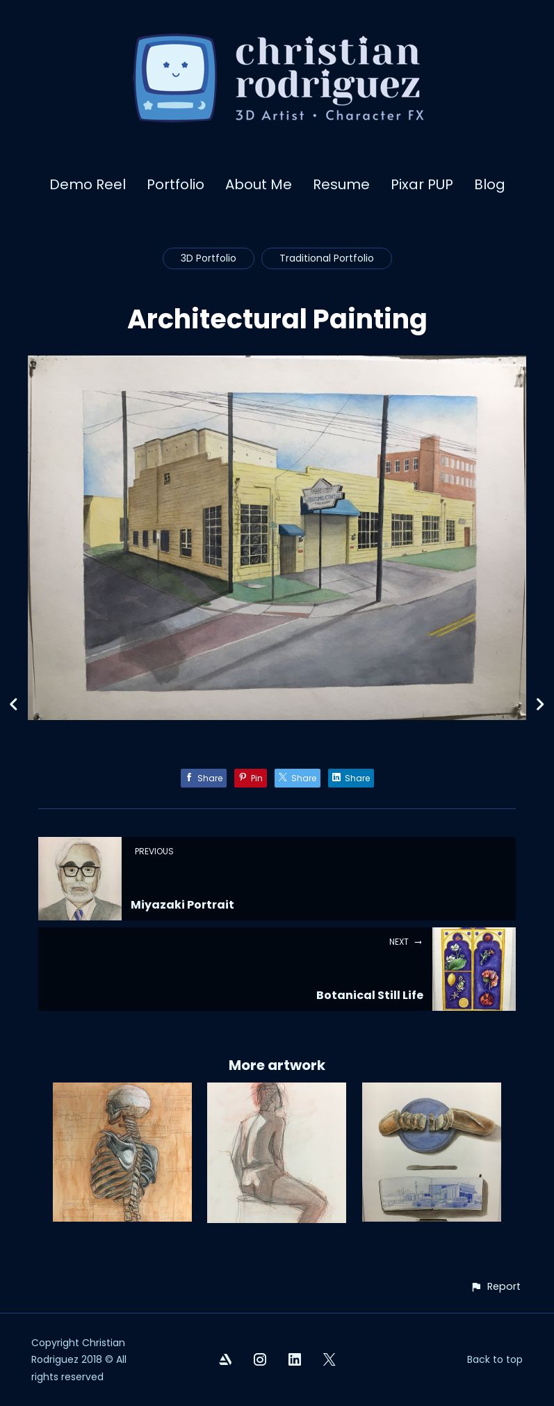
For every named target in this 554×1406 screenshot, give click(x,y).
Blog (489, 184)
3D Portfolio (208, 258)
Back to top (495, 1359)
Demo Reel (87, 184)
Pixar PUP (422, 184)
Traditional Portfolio (326, 258)
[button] (495, 1286)
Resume (341, 184)
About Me (258, 184)
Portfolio (175, 184)
